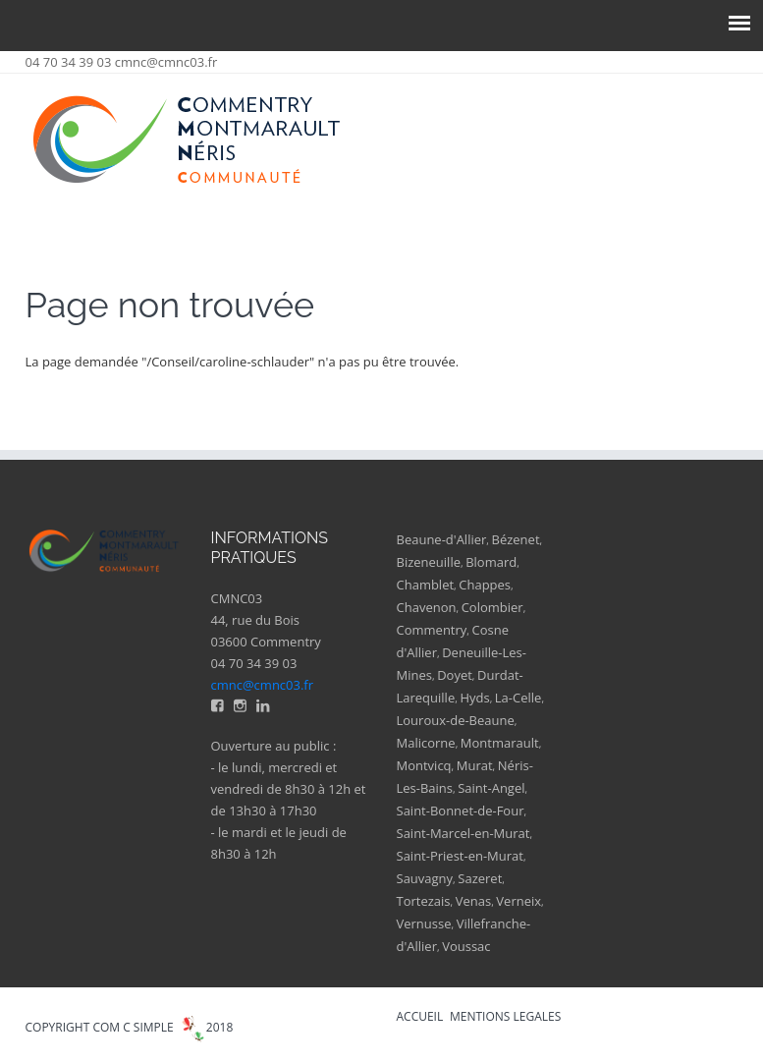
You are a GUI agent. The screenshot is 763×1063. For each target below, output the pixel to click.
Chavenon (427, 607)
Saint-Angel (491, 788)
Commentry (432, 630)
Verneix (518, 901)
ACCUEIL (420, 1016)
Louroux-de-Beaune (456, 720)
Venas (473, 901)
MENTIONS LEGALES (505, 1016)
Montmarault (500, 743)
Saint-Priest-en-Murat (460, 856)
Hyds (474, 697)
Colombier (492, 607)
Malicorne (426, 743)
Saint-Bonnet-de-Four (460, 810)
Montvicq (424, 765)
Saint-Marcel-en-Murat (463, 833)
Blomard (491, 562)
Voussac (466, 946)
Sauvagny (425, 878)
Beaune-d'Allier (442, 539)
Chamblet (426, 584)
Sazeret (480, 878)
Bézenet (516, 539)
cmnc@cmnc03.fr (166, 62)
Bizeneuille (429, 562)
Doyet (454, 675)
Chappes (485, 584)
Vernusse (424, 923)
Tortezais (424, 901)
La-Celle (518, 697)
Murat (475, 765)
